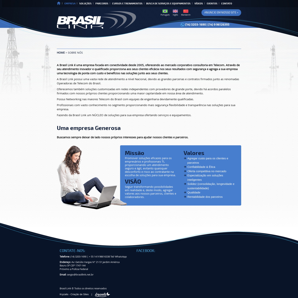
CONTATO (226, 3)
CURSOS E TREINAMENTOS (127, 3)
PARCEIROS (101, 3)
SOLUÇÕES (85, 3)
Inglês (175, 12)
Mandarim (185, 12)
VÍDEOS (198, 3)
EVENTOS (212, 3)
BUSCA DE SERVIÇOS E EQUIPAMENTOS (168, 3)
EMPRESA (69, 3)
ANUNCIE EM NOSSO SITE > (221, 12)
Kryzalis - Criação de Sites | (85, 294)
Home (61, 52)
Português (165, 12)
